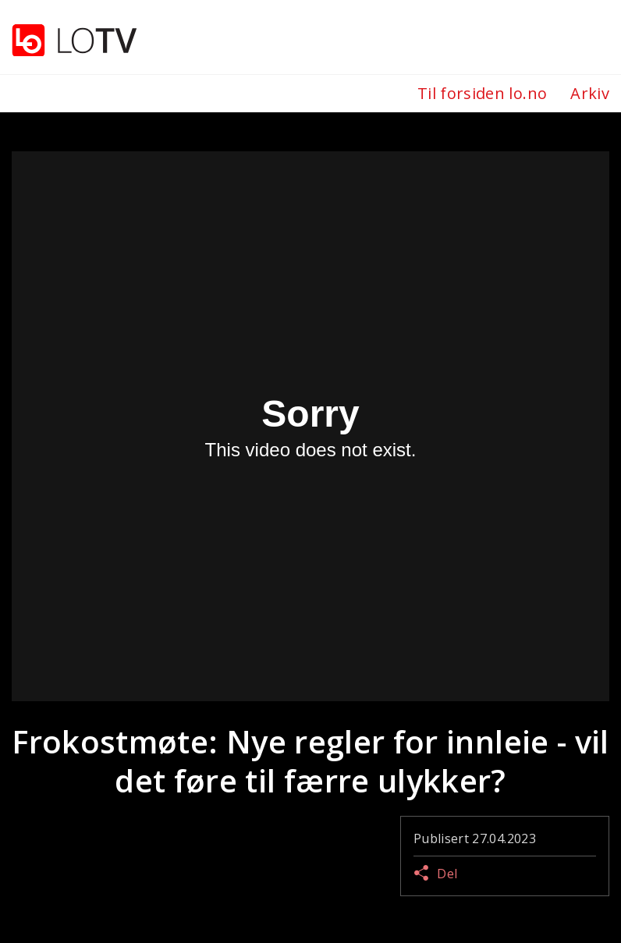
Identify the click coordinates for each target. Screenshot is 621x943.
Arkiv (589, 93)
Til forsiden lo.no (482, 93)
